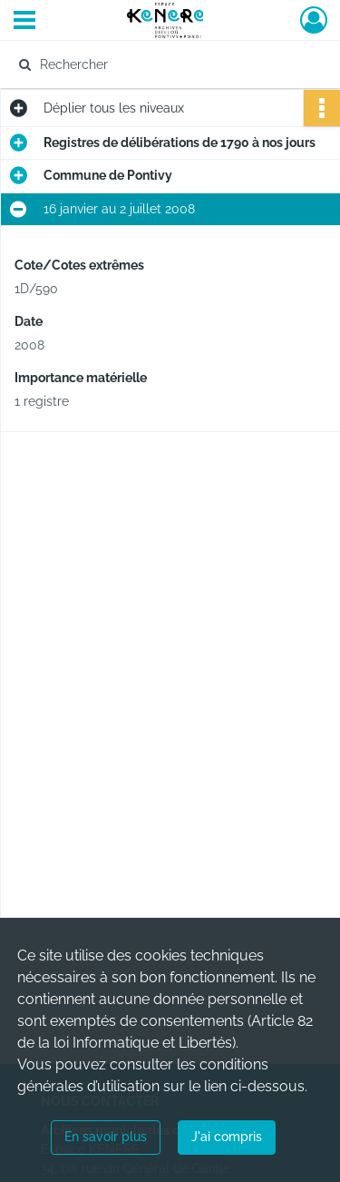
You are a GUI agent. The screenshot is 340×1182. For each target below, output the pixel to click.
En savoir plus (105, 1136)
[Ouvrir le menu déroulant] (24, 22)
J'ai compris (226, 1136)
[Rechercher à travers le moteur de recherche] (168, 64)
